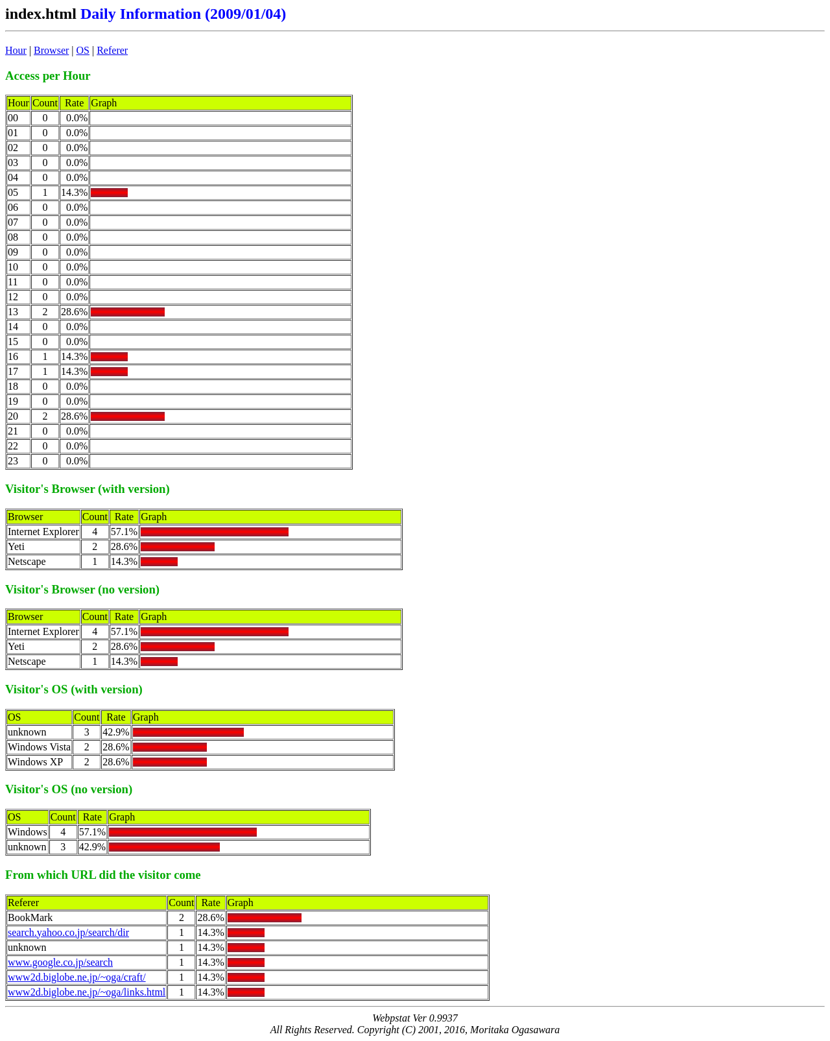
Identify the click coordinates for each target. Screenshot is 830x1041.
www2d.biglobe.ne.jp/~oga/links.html (86, 992)
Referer (112, 50)
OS (83, 50)
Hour (16, 50)
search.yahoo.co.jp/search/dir (68, 932)
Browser (51, 50)
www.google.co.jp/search (60, 962)
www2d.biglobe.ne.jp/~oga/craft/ (77, 977)
